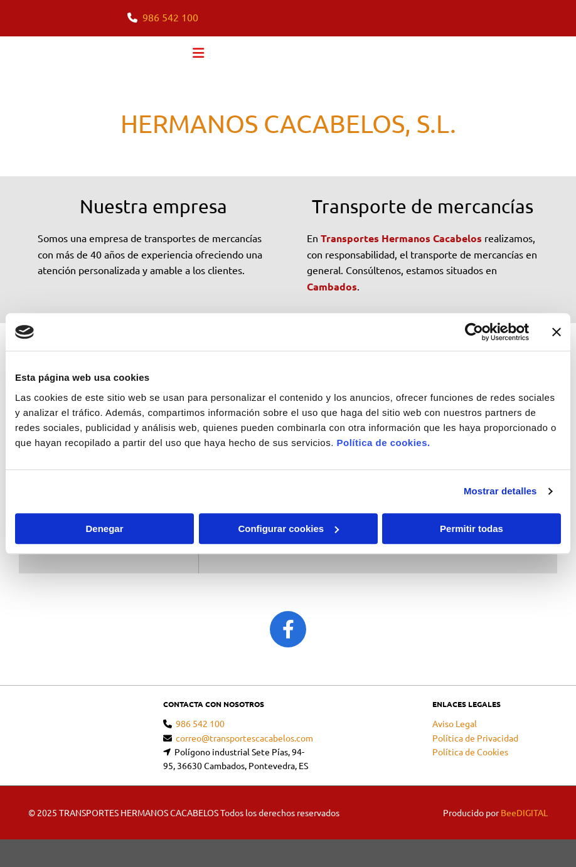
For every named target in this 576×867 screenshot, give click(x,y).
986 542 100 (170, 17)
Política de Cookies (470, 751)
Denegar (104, 528)
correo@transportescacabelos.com (244, 737)
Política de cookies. (383, 442)
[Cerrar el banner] (556, 331)
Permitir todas (471, 528)
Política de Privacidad (475, 737)
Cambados (332, 286)
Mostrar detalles (500, 491)
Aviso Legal (454, 723)
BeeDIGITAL (524, 812)
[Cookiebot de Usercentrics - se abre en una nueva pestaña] (474, 331)
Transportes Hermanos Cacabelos (401, 238)
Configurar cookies (288, 528)
